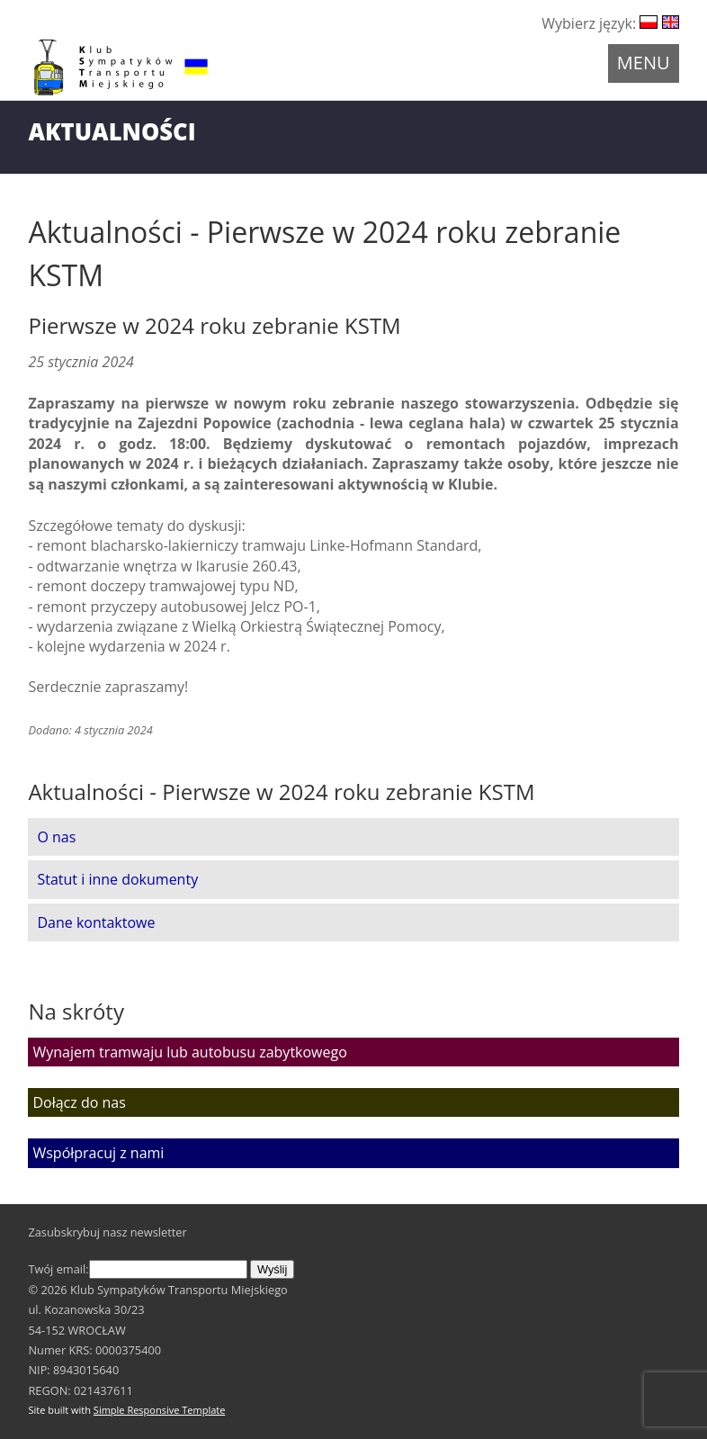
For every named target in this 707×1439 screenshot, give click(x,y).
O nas (56, 837)
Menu (643, 62)
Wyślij (272, 1269)
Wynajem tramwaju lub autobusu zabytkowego (189, 1052)
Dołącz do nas (78, 1102)
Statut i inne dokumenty (117, 879)
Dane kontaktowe (96, 922)
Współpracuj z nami (98, 1153)
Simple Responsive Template (160, 1410)
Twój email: (137, 1269)
